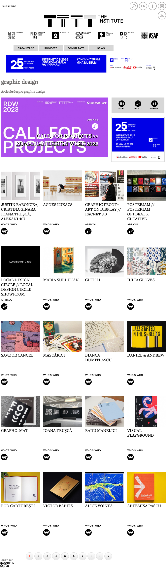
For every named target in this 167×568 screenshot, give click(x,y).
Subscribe (9, 6)
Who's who (9, 224)
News (101, 48)
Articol (92, 120)
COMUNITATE (76, 48)
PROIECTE (51, 48)
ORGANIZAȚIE (25, 48)
